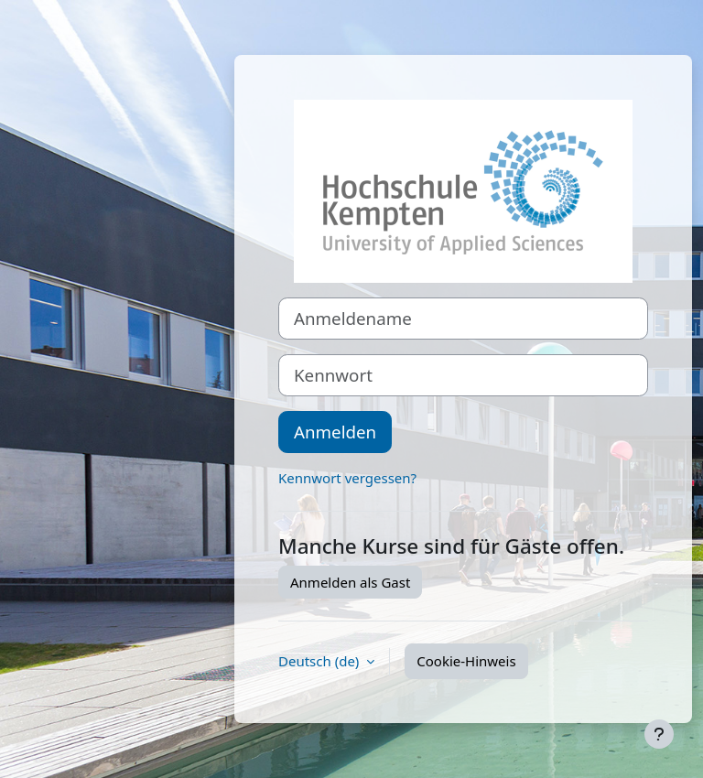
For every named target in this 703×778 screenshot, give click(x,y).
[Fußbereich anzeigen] (659, 734)
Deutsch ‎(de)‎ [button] (320, 661)
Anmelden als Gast (350, 582)
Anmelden (335, 431)
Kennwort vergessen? (347, 478)
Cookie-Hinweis (465, 661)
